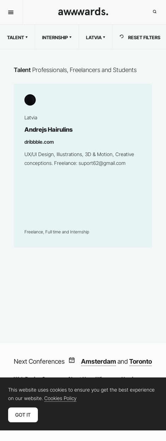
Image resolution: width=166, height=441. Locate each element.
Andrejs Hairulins (83, 166)
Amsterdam (98, 361)
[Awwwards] (83, 13)
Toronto (140, 361)
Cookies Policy (60, 398)
